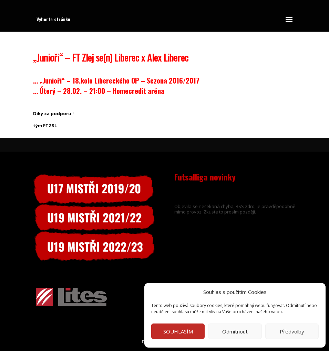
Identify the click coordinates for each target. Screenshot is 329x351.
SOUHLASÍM (178, 331)
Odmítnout (235, 331)
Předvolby (292, 331)
